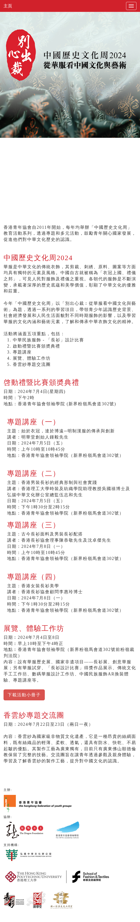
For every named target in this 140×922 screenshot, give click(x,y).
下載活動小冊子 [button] (24, 695)
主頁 (8, 6)
